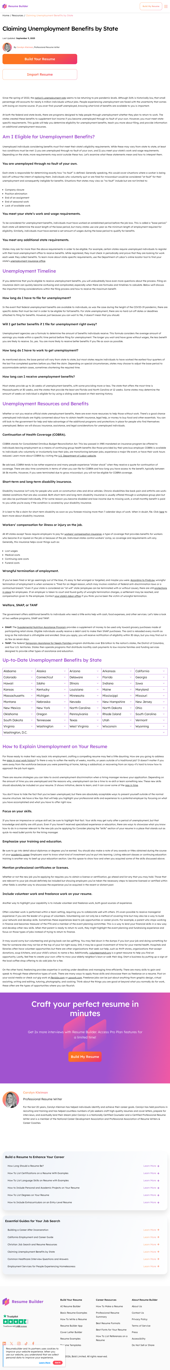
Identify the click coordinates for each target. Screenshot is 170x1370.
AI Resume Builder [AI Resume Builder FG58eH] (70, 1306)
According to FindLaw (142, 580)
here (161, 511)
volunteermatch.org (100, 952)
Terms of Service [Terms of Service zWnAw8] (141, 1325)
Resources (17, 15)
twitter (11, 1343)
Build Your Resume (40, 59)
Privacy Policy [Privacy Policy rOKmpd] (139, 1319)
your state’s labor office (67, 596)
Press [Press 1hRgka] (135, 1332)
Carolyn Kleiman (25, 47)
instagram (19, 1343)
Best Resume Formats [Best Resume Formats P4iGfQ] (108, 1323)
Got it (57, 1362)
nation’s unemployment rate (50, 97)
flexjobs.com (57, 977)
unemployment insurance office (27, 261)
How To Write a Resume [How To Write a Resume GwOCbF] (73, 1319)
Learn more (44, 1362)
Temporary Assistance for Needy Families (48, 643)
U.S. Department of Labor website (77, 455)
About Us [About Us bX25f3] (137, 1306)
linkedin (4, 1343)
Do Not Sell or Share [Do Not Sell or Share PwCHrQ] (143, 1345)
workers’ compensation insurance (83, 534)
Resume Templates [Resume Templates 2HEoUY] (70, 1345)
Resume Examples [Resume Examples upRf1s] (70, 1338)
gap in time (131, 785)
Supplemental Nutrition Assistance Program (41, 627)
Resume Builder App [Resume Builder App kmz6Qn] (71, 1325)
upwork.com (75, 977)
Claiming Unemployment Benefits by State (49, 15)
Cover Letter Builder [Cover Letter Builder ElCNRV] (71, 1332)
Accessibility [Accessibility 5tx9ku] (138, 1338)
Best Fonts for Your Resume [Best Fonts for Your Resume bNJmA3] (111, 1329)
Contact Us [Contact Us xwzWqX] (138, 1312)
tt (26, 1343)
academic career (20, 854)
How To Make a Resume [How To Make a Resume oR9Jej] (109, 1306)
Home (5, 15)
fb (33, 1343)
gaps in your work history (21, 760)
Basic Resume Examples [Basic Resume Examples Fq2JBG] (73, 1312)
